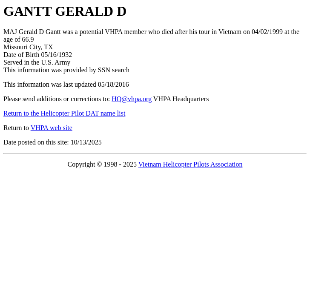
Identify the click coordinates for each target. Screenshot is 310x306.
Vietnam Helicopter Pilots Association (190, 164)
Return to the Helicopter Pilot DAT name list (64, 113)
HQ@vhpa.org (132, 98)
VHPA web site (51, 127)
